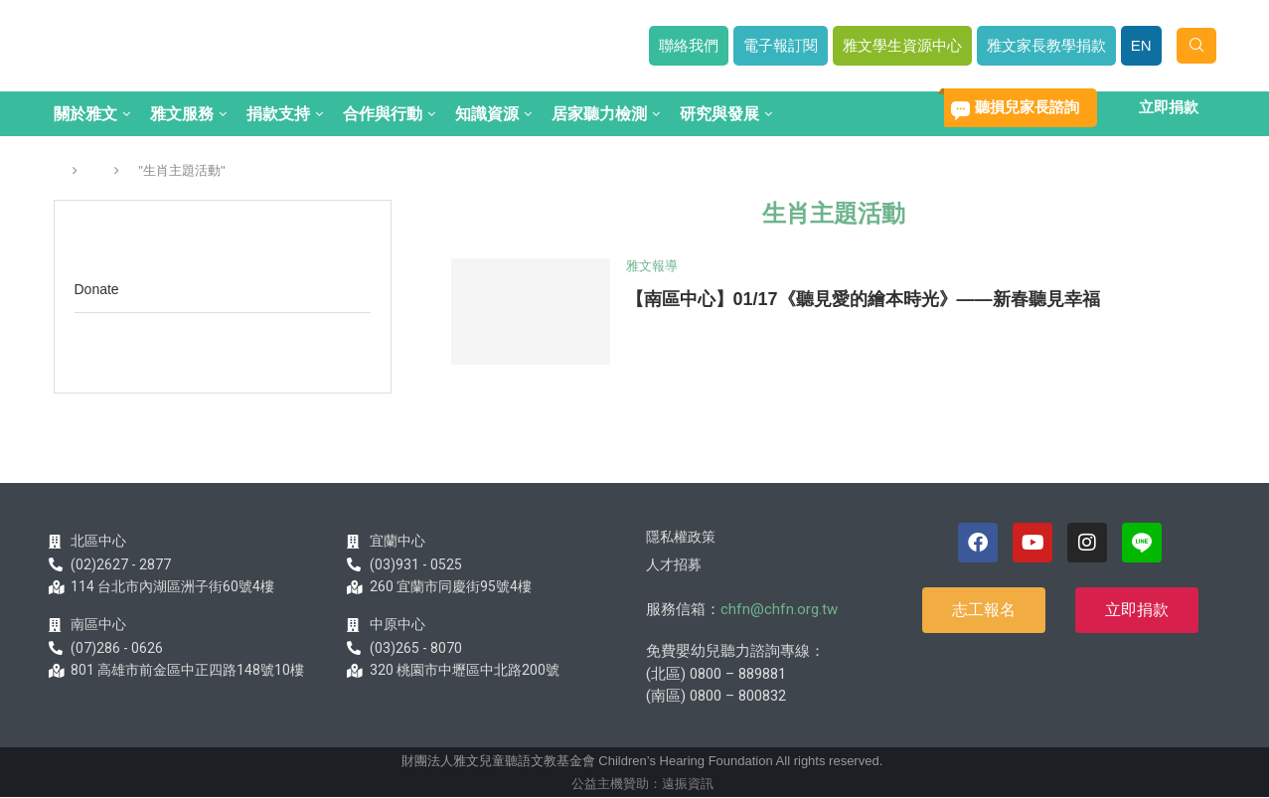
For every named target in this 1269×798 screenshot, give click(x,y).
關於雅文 (85, 113)
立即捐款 (1168, 106)
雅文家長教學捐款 (1046, 45)
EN (1141, 45)
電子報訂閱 (780, 45)
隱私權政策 (680, 537)
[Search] (1196, 46)
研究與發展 (719, 113)
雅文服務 (182, 113)
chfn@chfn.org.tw (779, 609)
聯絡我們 (688, 45)
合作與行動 (382, 113)
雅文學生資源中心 (902, 45)
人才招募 (674, 564)
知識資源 (487, 113)
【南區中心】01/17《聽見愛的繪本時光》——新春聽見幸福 (863, 299)
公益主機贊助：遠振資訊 (642, 783)
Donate (97, 289)
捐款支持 (278, 113)
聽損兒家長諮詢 (1027, 106)
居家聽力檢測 (599, 113)
